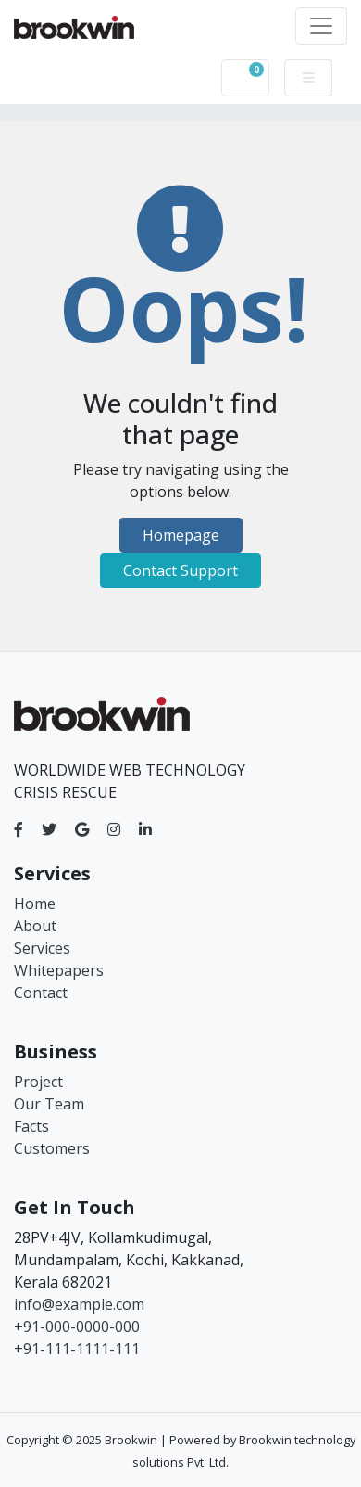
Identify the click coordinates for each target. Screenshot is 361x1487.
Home (35, 903)
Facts (31, 1126)
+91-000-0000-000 (77, 1326)
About (35, 926)
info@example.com (79, 1304)
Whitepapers (59, 970)
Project (38, 1081)
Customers (52, 1148)
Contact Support (180, 570)
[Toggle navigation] (321, 26)
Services (42, 948)
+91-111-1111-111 (77, 1349)
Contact (41, 992)
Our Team (49, 1104)
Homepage (181, 535)
